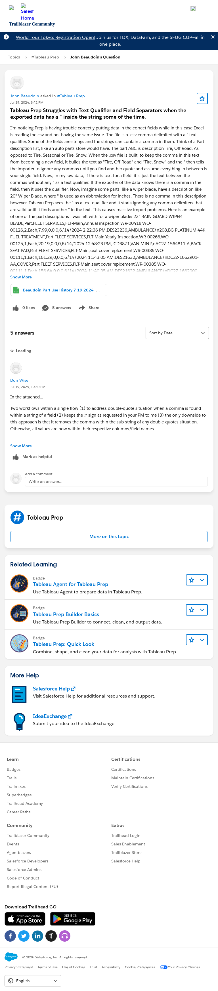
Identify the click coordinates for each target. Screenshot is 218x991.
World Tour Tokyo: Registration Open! (55, 37)
